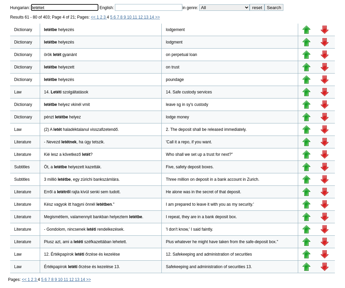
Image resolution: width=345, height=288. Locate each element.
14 (152, 17)
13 (147, 17)
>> (157, 17)
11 (135, 17)
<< (94, 17)
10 (130, 17)
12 (141, 17)
